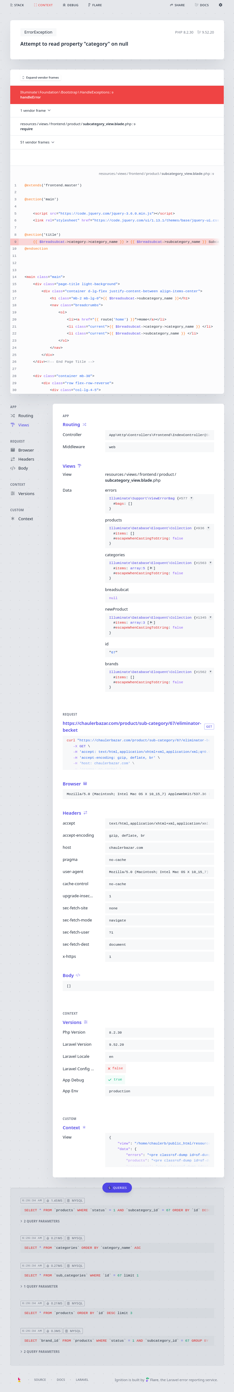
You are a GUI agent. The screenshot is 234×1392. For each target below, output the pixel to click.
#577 (186, 499)
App (13, 407)
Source (40, 1380)
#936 (203, 528)
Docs (61, 1380)
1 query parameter (39, 1286)
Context (17, 485)
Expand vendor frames (40, 77)
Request (17, 441)
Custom (17, 510)
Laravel (82, 1380)
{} (151, 504)
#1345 (204, 618)
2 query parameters (40, 1221)
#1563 (204, 563)
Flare (152, 1379)
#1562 (204, 672)
